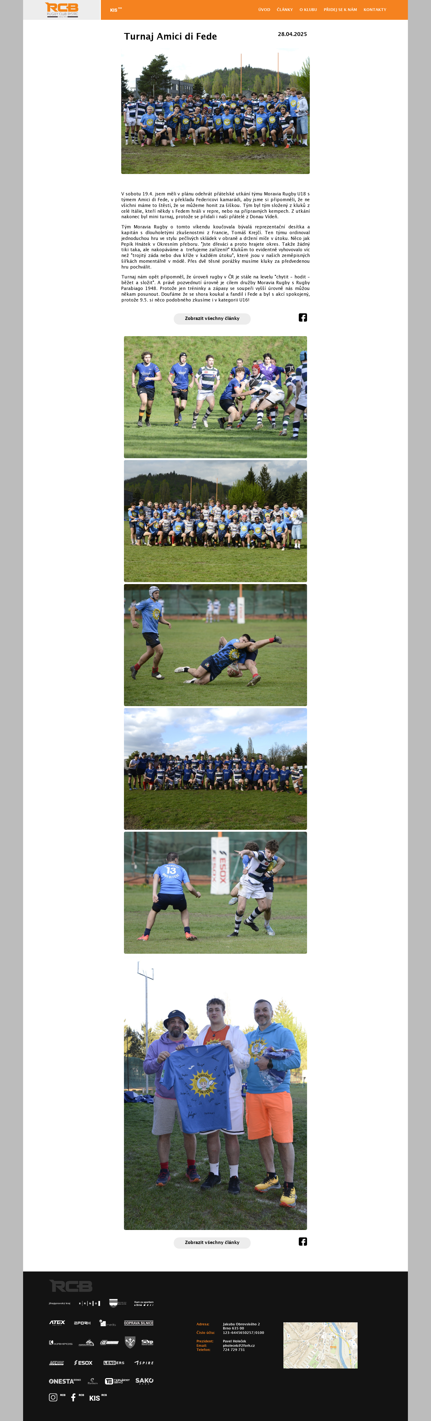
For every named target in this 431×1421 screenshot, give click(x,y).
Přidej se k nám (340, 10)
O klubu (308, 10)
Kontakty (375, 10)
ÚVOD (264, 10)
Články (285, 10)
